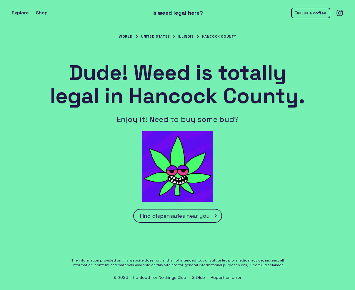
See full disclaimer (266, 265)
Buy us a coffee (310, 13)
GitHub (198, 277)
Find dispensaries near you (179, 215)
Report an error (226, 277)
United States (155, 36)
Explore (20, 13)
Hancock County (219, 36)
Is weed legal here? (177, 13)
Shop (42, 13)
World (126, 36)
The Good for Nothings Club (158, 277)
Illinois (186, 36)
